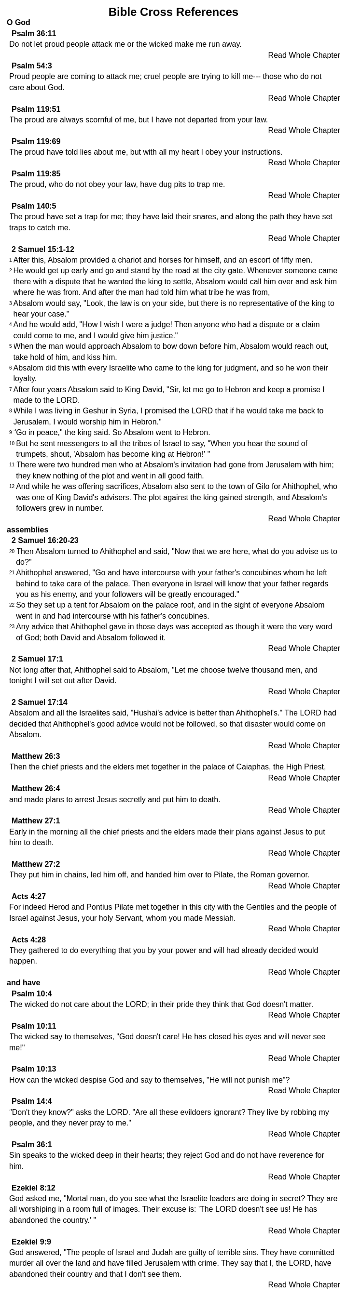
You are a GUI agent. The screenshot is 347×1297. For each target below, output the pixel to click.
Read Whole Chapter (304, 55)
